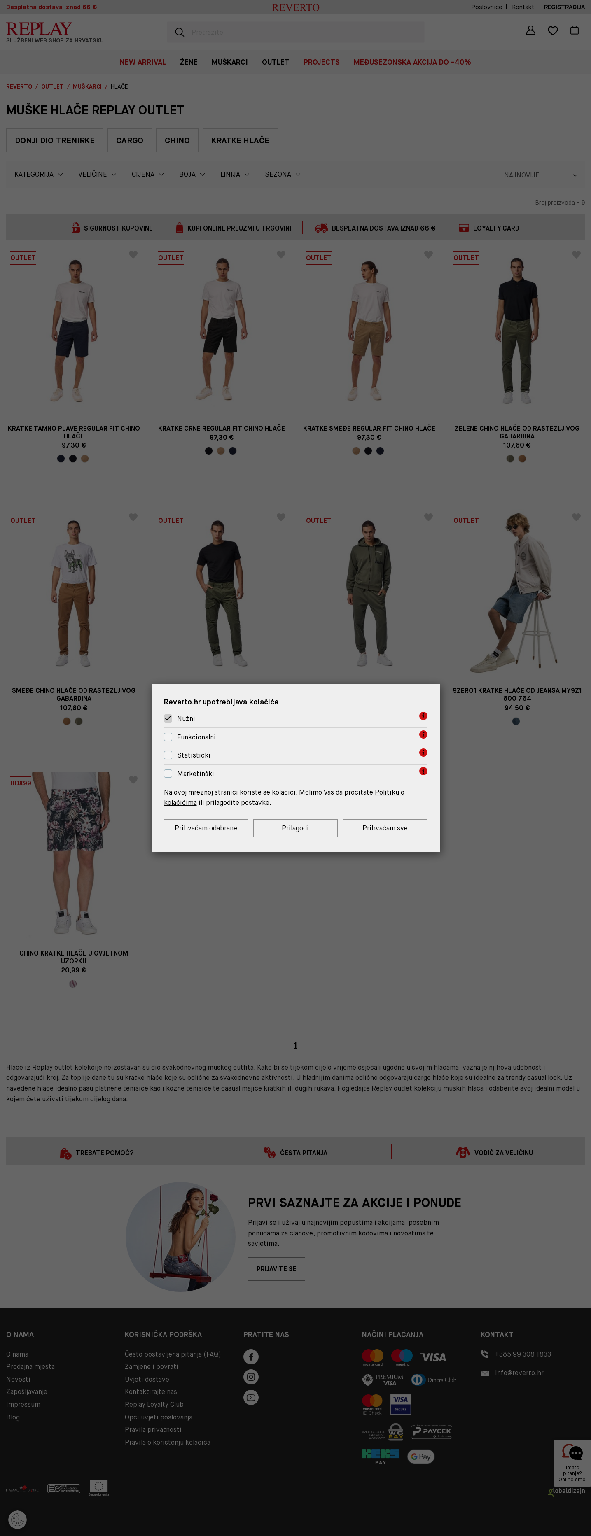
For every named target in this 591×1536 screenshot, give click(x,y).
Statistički (193, 755)
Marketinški (195, 773)
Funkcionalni (196, 737)
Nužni (186, 718)
